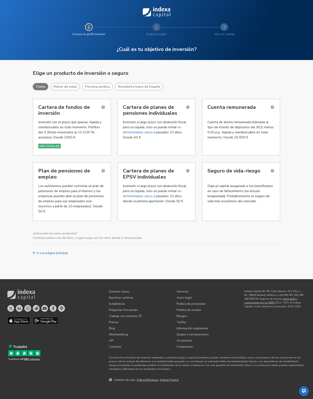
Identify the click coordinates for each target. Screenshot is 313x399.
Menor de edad (65, 86)
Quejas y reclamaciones (193, 334)
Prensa (113, 322)
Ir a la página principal (50, 253)
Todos (40, 86)
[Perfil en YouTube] (44, 308)
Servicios (183, 292)
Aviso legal (184, 298)
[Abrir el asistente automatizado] (304, 391)
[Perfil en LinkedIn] (19, 308)
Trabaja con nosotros (125, 316)
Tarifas (181, 322)
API (111, 341)
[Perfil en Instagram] (27, 308)
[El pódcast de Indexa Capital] (61, 308)
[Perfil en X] (10, 308)
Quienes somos (119, 292)
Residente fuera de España (139, 86)
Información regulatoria (192, 328)
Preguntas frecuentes (123, 310)
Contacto (115, 347)
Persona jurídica (97, 86)
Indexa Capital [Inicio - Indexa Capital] (156, 12)
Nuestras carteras (121, 298)
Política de (189, 310)
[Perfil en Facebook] (53, 308)
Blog (112, 328)
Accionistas (184, 341)
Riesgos (182, 316)
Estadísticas (117, 304)
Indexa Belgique (147, 380)
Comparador (185, 347)
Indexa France (169, 380)
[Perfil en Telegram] (36, 308)
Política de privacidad (191, 304)
